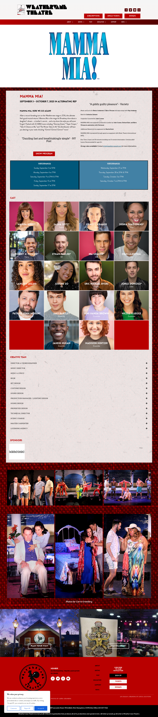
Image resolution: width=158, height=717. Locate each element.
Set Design (15, 383)
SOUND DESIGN (17, 403)
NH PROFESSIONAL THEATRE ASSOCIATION (65, 671)
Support (113, 22)
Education (101, 22)
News (123, 22)
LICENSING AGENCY (19, 428)
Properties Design (19, 408)
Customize (13, 708)
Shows (81, 22)
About (70, 22)
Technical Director (20, 413)
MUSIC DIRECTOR (18, 368)
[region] (27, 702)
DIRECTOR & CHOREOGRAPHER (24, 363)
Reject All (27, 708)
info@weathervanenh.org (112, 146)
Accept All (41, 708)
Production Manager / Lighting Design (29, 398)
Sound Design (17, 393)
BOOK (13, 378)
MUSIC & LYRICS (17, 373)
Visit (90, 22)
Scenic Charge (18, 418)
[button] (79, 363)
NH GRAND (54, 673)
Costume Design (18, 388)
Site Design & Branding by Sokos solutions (135, 696)
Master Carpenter (20, 423)
